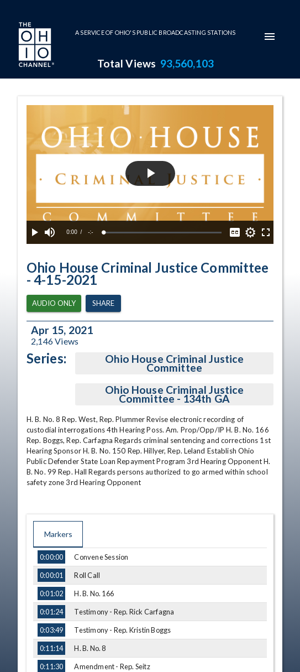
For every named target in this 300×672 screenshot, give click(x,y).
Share (103, 303)
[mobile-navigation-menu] (270, 36)
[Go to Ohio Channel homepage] (35, 45)
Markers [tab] (58, 534)
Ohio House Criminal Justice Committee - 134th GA (174, 394)
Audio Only (54, 303)
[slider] (163, 232)
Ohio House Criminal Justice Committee (174, 363)
